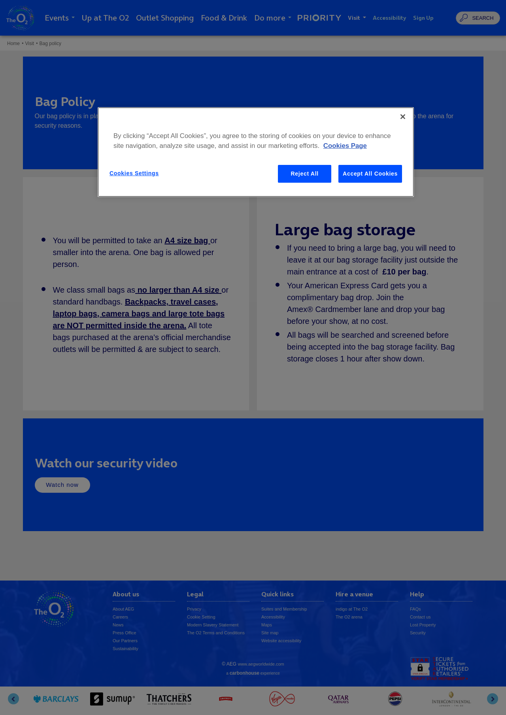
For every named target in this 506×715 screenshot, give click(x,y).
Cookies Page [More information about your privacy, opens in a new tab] (345, 145)
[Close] (403, 116)
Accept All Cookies (370, 173)
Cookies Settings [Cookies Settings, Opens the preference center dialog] (134, 173)
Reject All (305, 173)
